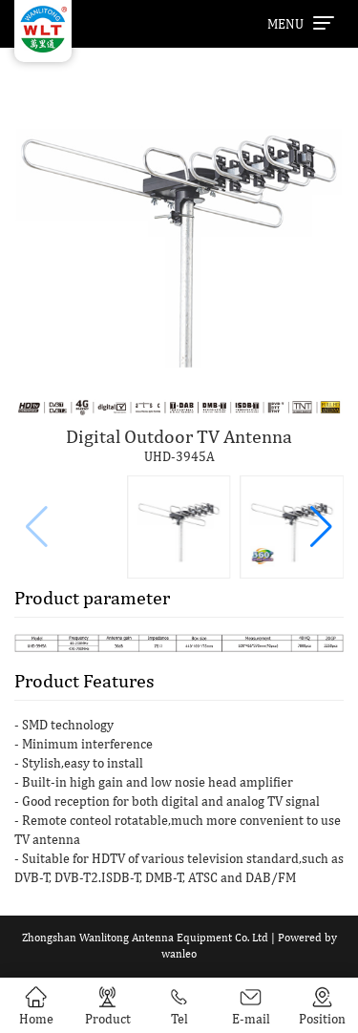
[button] (321, 527)
